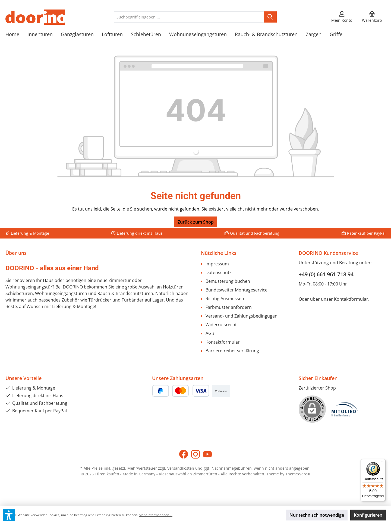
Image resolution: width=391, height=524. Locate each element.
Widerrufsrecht (221, 325)
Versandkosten (180, 468)
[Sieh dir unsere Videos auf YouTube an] (207, 454)
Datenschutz (219, 272)
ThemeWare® (298, 473)
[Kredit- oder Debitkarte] (190, 391)
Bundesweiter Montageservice (236, 290)
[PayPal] (160, 391)
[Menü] (382, 462)
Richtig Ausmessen (225, 299)
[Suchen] (270, 17)
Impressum (217, 264)
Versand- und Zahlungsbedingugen (242, 316)
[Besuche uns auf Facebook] (183, 454)
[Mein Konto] (342, 17)
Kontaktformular (223, 342)
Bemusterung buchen (228, 281)
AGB (210, 333)
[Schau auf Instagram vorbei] (195, 454)
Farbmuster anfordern (229, 307)
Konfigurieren (368, 515)
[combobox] (189, 17)
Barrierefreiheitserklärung (232, 351)
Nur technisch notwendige (316, 515)
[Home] (16, 34)
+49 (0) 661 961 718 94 (326, 274)
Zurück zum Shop (196, 222)
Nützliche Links (219, 253)
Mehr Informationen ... (155, 515)
